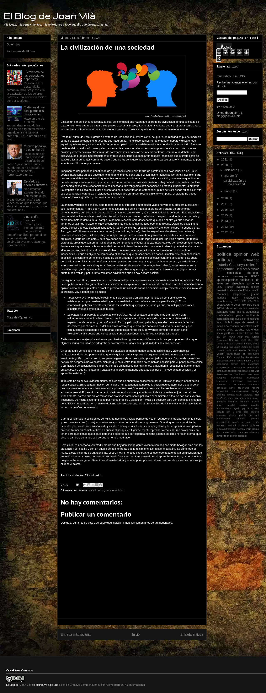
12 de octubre (235, 333)
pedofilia (255, 412)
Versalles (254, 357)
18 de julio (248, 333)
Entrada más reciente (76, 634)
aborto (232, 360)
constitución (253, 367)
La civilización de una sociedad (235, 182)
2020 (225, 165)
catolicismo (222, 364)
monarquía (240, 276)
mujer (219, 405)
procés (235, 422)
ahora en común (236, 308)
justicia (255, 294)
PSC (249, 304)
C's (250, 301)
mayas (255, 398)
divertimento (240, 374)
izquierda (247, 394)
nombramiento (224, 408)
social (220, 333)
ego (232, 318)
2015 (225, 215)
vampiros (243, 432)
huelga (255, 391)
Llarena (220, 350)
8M (224, 336)
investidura (242, 286)
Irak (231, 347)
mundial (231, 405)
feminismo (253, 318)
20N (257, 333)
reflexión (252, 265)
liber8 (219, 398)
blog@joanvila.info (228, 116)
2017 (225, 204)
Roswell (229, 354)
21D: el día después (31, 218)
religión (255, 422)
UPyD (228, 357)
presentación (223, 418)
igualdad (221, 394)
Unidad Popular (241, 357)
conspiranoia (238, 367)
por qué (254, 415)
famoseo (221, 384)
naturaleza (246, 326)
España (221, 304)
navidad (255, 405)
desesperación (224, 374)
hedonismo (243, 388)
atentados (222, 311)
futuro (220, 322)
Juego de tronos (250, 347)
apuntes (222, 280)
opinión (119, 490)
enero (228, 191)
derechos (238, 283)
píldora (255, 286)
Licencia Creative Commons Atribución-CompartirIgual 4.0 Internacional (102, 684)
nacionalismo (251, 297)
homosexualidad (240, 391)
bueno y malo (251, 360)
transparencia (244, 429)
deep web (254, 371)
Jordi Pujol (240, 304)
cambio (255, 290)
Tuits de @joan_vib (19, 317)
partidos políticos (239, 280)
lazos (256, 394)
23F (244, 301)
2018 (225, 198)
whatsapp (254, 432)
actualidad (251, 260)
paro (246, 412)
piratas (232, 415)
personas (221, 415)
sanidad (232, 425)
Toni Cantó (253, 354)
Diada (246, 290)
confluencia (252, 315)
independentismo (248, 269)
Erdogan (228, 343)
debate (110, 490)
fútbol (228, 322)
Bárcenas (234, 340)
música (243, 405)
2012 (225, 232)
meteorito (244, 401)
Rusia (237, 354)
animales (254, 308)
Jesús (237, 347)
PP (218, 272)
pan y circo (234, 412)
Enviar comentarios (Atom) (140, 645)
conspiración (223, 367)
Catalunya (237, 265)
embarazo (222, 381)
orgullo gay (239, 408)
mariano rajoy (227, 297)
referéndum (252, 329)
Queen (220, 354)
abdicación (222, 360)
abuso (240, 360)
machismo (245, 398)
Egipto (220, 343)
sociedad (243, 425)
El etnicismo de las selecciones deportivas (34, 75)
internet (231, 394)
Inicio (136, 634)
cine (243, 364)
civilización (97, 490)
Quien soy (13, 44)
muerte (255, 401)
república (222, 301)
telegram (221, 429)
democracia (226, 269)
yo (225, 333)
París (256, 304)
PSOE (255, 276)
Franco (229, 286)
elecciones (234, 272)
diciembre (231, 170)
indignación (239, 294)
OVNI (228, 350)
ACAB (232, 336)
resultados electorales (229, 290)
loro (237, 398)
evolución (240, 318)
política (224, 254)
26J (218, 336)
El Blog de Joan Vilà (49, 16)
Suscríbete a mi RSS (231, 76)
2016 (225, 209)
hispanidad (222, 391)
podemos (253, 283)
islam (238, 394)
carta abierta (237, 311)
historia (222, 265)
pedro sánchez (236, 329)
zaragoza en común (227, 436)
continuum (222, 371)
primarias (240, 418)
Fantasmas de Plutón (21, 51)
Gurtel (229, 304)
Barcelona (222, 340)
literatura (228, 398)
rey (231, 301)
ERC (219, 286)
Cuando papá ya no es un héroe (35, 147)
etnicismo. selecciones (245, 381)
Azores (255, 336)
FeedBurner (228, 106)
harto (232, 388)
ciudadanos (252, 311)
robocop (221, 425)
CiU (250, 340)
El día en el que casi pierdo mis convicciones (34, 111)
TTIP (243, 354)
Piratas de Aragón (249, 350)
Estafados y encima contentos (35, 183)
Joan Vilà (25, 684)
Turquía (220, 357)
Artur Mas (244, 336)
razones (245, 422)
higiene (255, 388)
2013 (225, 226)
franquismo (253, 384)
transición (231, 429)
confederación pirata (230, 315)
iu (258, 322)
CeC (243, 340)
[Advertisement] (27, 278)
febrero (229, 175)
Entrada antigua (191, 634)
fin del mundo (236, 384)
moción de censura (228, 326)
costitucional (234, 371)
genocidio (222, 388)
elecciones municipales (245, 377)
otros (249, 408)
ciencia (234, 364)
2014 (225, 221)
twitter (233, 432)
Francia (224, 347)
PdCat (220, 308)
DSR (256, 340)
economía (222, 294)
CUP (256, 301)
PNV (235, 350)
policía (242, 415)
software (255, 425)
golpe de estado (244, 322)
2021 (225, 159)
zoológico (242, 436)
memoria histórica (227, 401)
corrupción (223, 318)
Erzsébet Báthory (243, 343)
